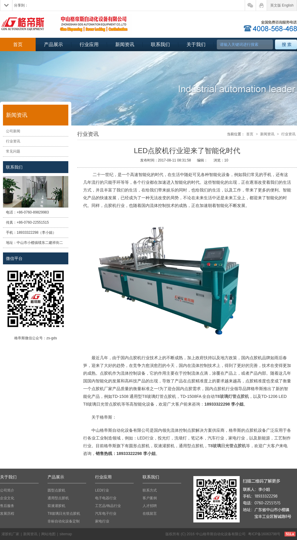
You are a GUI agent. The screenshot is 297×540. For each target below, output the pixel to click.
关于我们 (196, 44)
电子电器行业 (105, 498)
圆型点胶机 (56, 490)
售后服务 (7, 506)
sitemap (65, 534)
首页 (18, 44)
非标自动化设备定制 (64, 521)
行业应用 (89, 44)
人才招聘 (150, 506)
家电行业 (102, 521)
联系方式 (150, 490)
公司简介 (7, 490)
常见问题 (13, 151)
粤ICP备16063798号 (264, 534)
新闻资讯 (124, 44)
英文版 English (282, 5)
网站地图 (48, 534)
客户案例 (150, 498)
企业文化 (7, 498)
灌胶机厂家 (10, 534)
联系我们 (160, 44)
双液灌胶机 (56, 506)
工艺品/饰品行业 (108, 506)
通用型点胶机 (58, 498)
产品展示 (53, 44)
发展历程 (7, 513)
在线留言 (150, 513)
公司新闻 (13, 131)
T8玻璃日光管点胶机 (64, 513)
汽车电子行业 (105, 513)
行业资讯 (13, 141)
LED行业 (102, 490)
